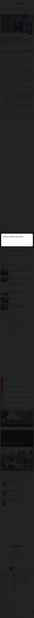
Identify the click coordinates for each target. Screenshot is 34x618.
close (31, 314)
